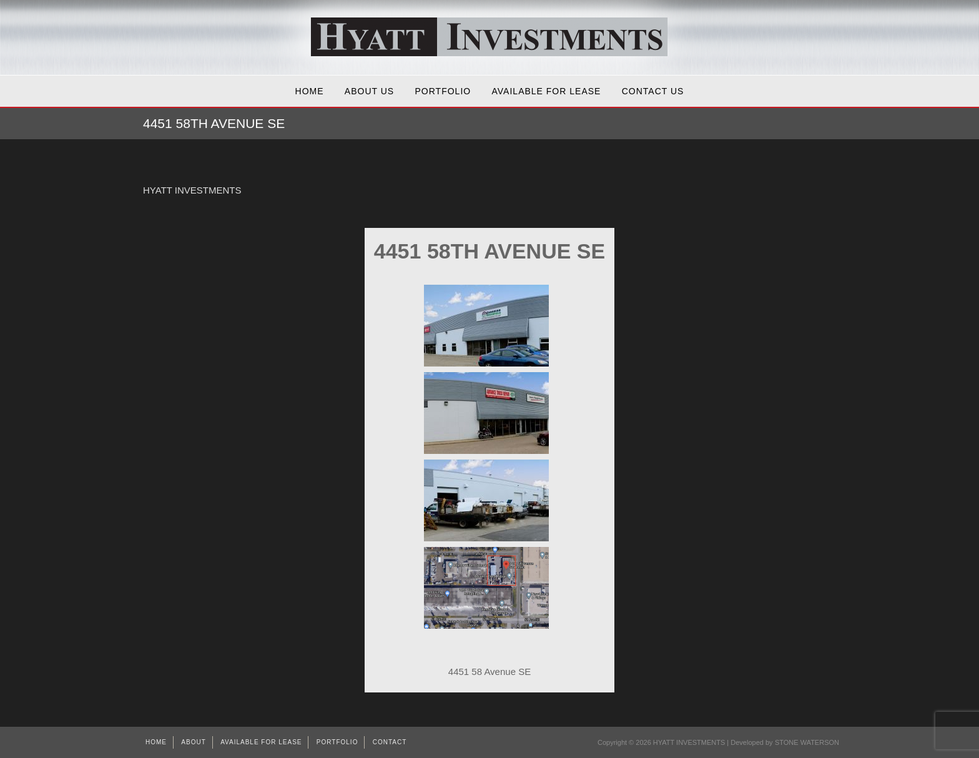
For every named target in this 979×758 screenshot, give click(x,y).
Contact (390, 742)
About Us (369, 91)
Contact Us (653, 91)
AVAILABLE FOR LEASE (546, 91)
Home (309, 91)
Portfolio (443, 91)
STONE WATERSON (807, 742)
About (193, 742)
